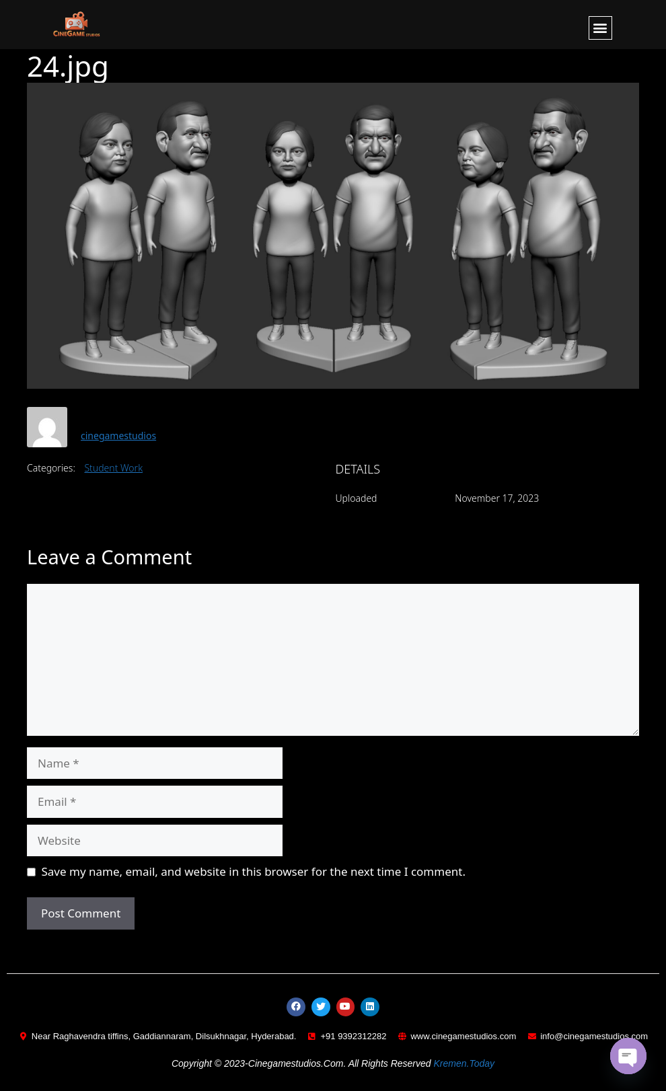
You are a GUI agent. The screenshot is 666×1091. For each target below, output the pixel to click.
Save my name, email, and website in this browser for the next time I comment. (254, 871)
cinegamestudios (118, 435)
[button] (600, 28)
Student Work (113, 467)
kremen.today (463, 1064)
